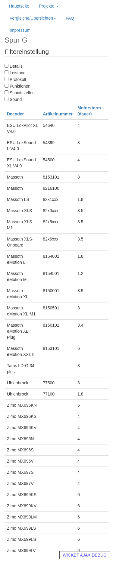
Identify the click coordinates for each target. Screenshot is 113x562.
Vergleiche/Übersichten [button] (33, 18)
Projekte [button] (48, 6)
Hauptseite (19, 6)
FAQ (70, 18)
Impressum (20, 30)
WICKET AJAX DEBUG (85, 555)
